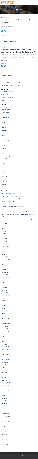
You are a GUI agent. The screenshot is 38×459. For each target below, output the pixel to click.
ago (15, 41)
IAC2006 (4, 145)
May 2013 (4, 261)
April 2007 (4, 403)
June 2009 (4, 336)
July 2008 (4, 364)
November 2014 (5, 246)
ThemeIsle (24, 455)
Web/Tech (4, 181)
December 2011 (5, 277)
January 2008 (5, 380)
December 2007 (6, 382)
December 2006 (6, 413)
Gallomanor (4, 135)
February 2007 (5, 408)
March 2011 (4, 287)
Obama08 (4, 163)
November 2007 (6, 385)
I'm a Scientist (5, 143)
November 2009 (6, 326)
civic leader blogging (7, 112)
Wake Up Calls (5, 179)
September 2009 (6, 331)
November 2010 (5, 298)
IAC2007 (3, 47)
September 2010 (6, 303)
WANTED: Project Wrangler (15, 196)
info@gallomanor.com (9, 91)
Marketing (4, 158)
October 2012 (5, 269)
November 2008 (6, 354)
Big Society (4, 107)
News (3, 161)
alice (3, 209)
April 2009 (4, 341)
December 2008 (6, 352)
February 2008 (5, 377)
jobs (3, 150)
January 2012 (5, 274)
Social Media (5, 174)
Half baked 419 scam (10, 193)
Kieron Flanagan (6, 214)
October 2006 (5, 418)
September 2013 (6, 259)
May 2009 (4, 339)
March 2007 (5, 406)
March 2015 (4, 238)
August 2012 (5, 272)
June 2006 (4, 429)
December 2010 (5, 295)
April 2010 (4, 313)
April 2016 (4, 228)
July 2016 (4, 226)
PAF (3, 166)
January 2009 (5, 349)
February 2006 (5, 439)
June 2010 (4, 308)
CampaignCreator (6, 109)
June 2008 (4, 367)
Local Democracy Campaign (8, 156)
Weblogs (4, 184)
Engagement (5, 130)
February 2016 (5, 231)
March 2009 (5, 344)
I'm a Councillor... (5, 17)
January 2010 (5, 321)
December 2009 (6, 323)
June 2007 (4, 398)
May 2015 (4, 236)
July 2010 (4, 305)
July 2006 (4, 426)
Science (3, 171)
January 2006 (5, 442)
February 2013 (5, 264)
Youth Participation (6, 186)
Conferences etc (6, 114)
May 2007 (4, 400)
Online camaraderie (10, 201)
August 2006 (5, 424)
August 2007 (5, 393)
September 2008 (6, 359)
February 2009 (5, 346)
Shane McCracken (6, 204)
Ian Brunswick (5, 219)
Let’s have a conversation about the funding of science (19, 209)
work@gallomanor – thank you (19, 204)
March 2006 (5, 436)
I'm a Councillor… (6, 140)
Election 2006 (5, 127)
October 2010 (5, 300)
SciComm (4, 168)
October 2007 (5, 388)
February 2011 (5, 290)
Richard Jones (5, 211)
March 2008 (5, 375)
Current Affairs (5, 117)
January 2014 (5, 256)
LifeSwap (4, 153)
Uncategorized (5, 176)
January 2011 (5, 292)
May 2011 (4, 285)
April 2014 (4, 254)
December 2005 (6, 444)
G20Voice (4, 132)
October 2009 (5, 328)
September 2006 (6, 421)
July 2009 (4, 334)
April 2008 (4, 372)
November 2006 (6, 416)
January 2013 (5, 267)
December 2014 (5, 243)
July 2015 (4, 233)
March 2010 (4, 316)
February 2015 (5, 241)
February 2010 (5, 318)
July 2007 (4, 395)
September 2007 (6, 390)
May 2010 (4, 310)
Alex (3, 193)
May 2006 (4, 431)
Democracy (4, 120)
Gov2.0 (3, 138)
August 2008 (5, 362)
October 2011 (5, 279)
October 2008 (5, 357)
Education (4, 122)
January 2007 (5, 411)
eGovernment (5, 125)
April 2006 (4, 434)
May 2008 (4, 370)
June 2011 (4, 282)
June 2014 (4, 249)
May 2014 (4, 251)
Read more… (4, 60)
